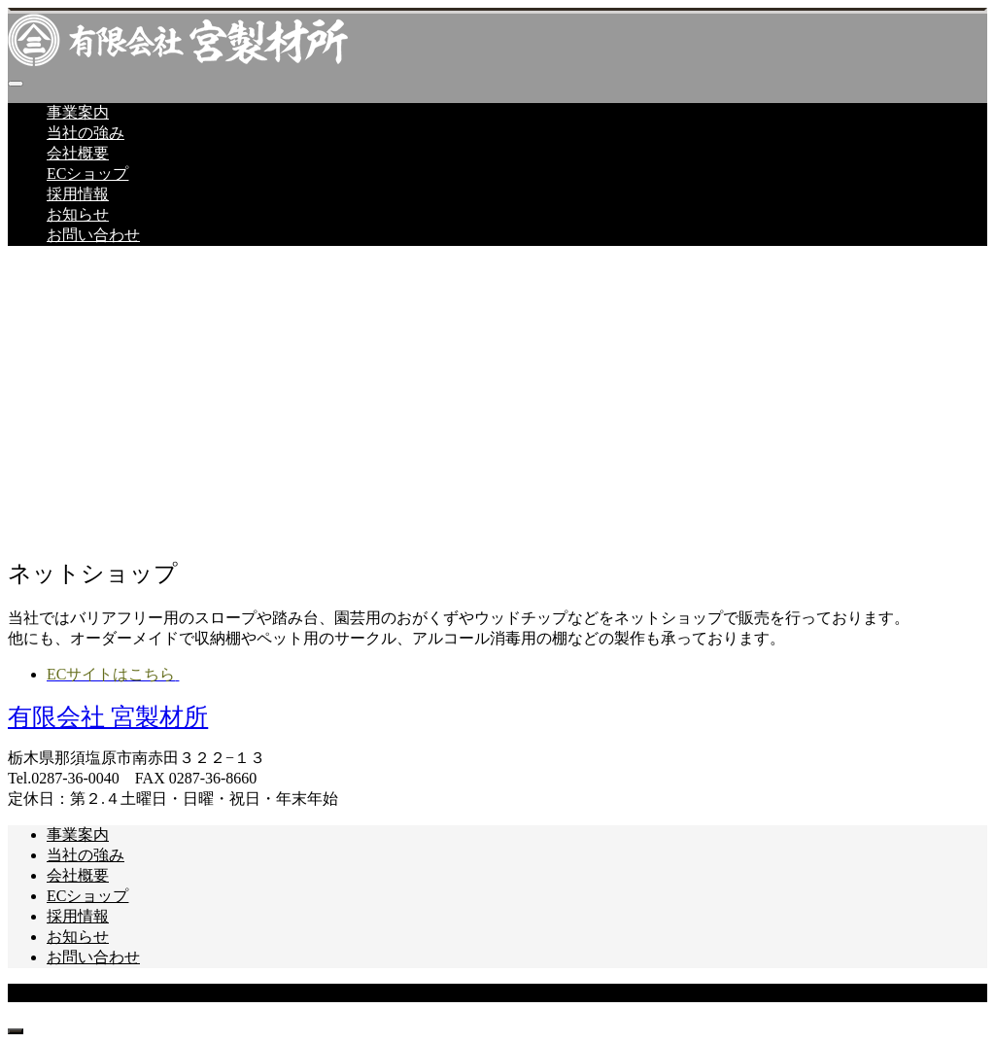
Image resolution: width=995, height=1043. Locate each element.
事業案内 (78, 112)
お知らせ (78, 214)
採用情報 (78, 194)
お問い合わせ (93, 234)
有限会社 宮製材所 (108, 717)
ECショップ (87, 173)
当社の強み (85, 132)
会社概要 (78, 153)
